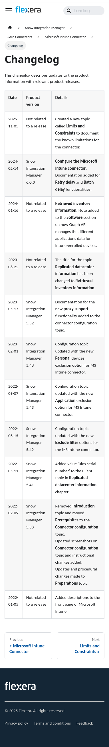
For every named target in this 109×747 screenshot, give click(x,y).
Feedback (84, 723)
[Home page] (10, 27)
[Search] (83, 10)
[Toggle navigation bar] (9, 11)
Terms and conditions (52, 723)
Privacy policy (16, 723)
